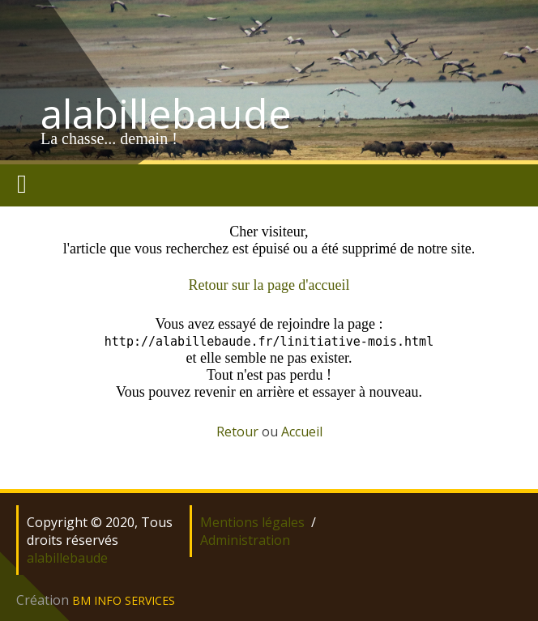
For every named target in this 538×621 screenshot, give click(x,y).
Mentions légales (252, 522)
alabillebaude (166, 113)
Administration (245, 540)
